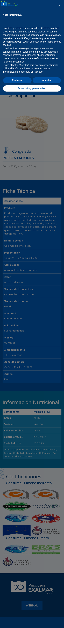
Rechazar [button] (17, 613)
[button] (59, 538)
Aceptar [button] (46, 613)
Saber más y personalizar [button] (32, 621)
